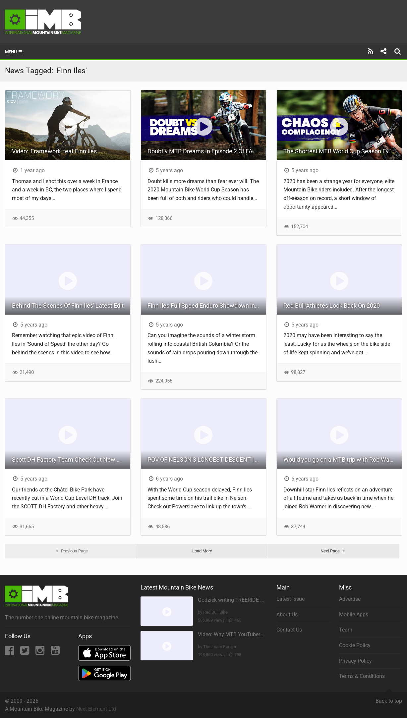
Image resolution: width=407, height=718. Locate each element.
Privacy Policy (355, 661)
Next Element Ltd (96, 709)
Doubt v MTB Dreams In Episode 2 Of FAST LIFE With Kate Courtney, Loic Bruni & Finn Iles (206, 151)
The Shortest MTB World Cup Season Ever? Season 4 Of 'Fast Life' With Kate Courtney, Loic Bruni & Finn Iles (342, 151)
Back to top (389, 698)
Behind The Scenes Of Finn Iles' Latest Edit (68, 305)
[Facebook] (10, 652)
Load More (202, 550)
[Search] (398, 51)
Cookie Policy (355, 645)
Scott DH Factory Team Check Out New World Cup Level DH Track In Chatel (71, 459)
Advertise (350, 599)
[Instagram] (40, 652)
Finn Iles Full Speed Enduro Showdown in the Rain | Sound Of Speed (206, 305)
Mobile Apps (353, 614)
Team (345, 630)
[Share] (383, 51)
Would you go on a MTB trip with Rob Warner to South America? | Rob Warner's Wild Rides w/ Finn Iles (342, 459)
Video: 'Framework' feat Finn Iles (54, 151)
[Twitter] (25, 652)
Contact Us (289, 630)
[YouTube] (55, 652)
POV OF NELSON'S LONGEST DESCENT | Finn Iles (206, 459)
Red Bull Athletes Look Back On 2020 (331, 305)
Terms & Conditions (362, 676)
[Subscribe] (370, 51)
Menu (14, 51)
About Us (287, 614)
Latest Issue (290, 599)
